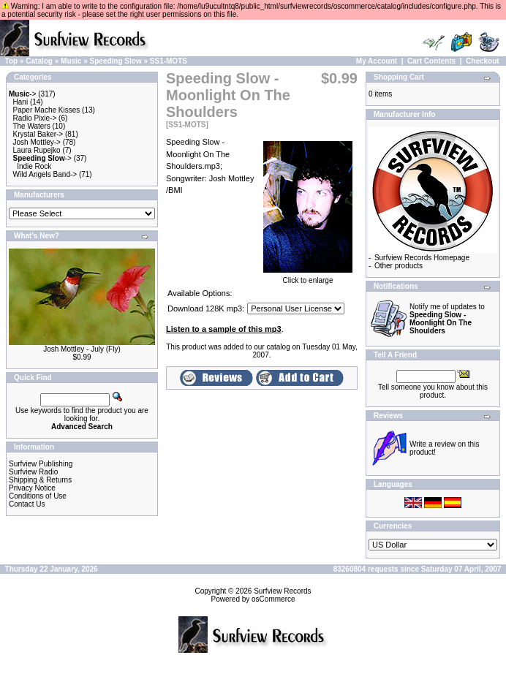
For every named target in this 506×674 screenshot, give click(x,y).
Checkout (482, 61)
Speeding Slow (116, 61)
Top (11, 61)
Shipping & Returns (40, 480)
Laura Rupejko (37, 150)
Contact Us (27, 504)
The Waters (31, 126)
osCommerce (273, 599)
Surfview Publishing (40, 464)
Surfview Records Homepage (421, 258)
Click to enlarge (307, 277)
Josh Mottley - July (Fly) (82, 349)
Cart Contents (431, 61)
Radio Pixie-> (35, 118)
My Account (376, 61)
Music (71, 61)
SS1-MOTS (168, 61)
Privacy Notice (32, 488)
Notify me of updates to (447, 319)
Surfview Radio (33, 472)
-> (23, 94)
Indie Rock (34, 166)
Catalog (39, 61)
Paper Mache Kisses (46, 110)
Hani (21, 102)
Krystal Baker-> (38, 134)
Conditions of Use (38, 496)
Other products (398, 266)
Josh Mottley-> (37, 142)
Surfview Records (282, 591)
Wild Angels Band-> (45, 174)
